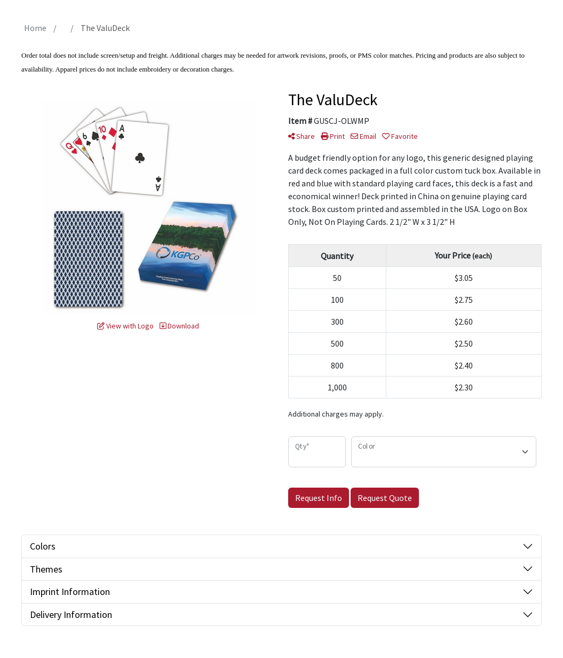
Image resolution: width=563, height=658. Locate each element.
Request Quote (385, 497)
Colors (42, 546)
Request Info (318, 497)
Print (333, 136)
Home (35, 27)
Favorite (400, 136)
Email (363, 136)
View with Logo (125, 326)
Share (301, 136)
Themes (46, 569)
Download (179, 326)
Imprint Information (70, 591)
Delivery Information (71, 614)
